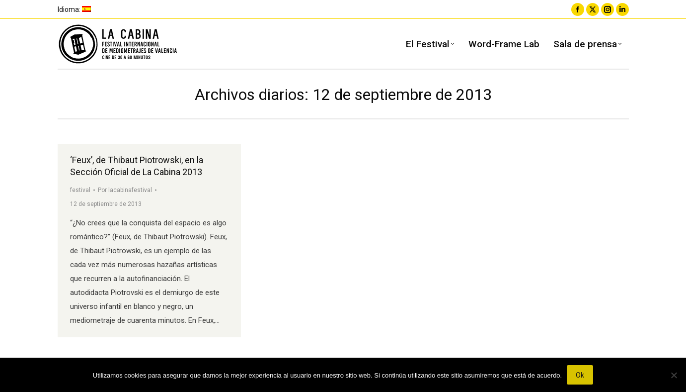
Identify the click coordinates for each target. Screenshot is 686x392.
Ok (580, 375)
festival (80, 190)
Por (125, 190)
